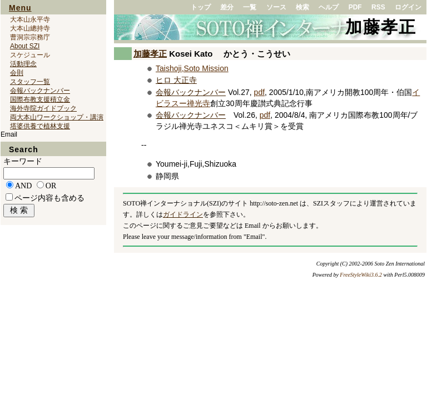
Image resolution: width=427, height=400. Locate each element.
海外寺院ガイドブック (43, 108)
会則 (16, 73)
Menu (20, 7)
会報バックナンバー (191, 92)
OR (51, 186)
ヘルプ (329, 7)
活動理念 (23, 64)
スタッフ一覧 (30, 82)
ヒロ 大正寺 (176, 80)
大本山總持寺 (30, 28)
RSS (378, 7)
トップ (201, 7)
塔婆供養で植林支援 (40, 126)
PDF (355, 7)
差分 (227, 7)
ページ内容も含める (49, 198)
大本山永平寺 (30, 19)
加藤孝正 (380, 27)
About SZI (24, 46)
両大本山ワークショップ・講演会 (56, 117)
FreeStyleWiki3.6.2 (361, 275)
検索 (302, 7)
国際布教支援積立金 (40, 99)
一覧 (249, 7)
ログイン (408, 7)
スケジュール (30, 55)
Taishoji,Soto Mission (192, 68)
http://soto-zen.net (274, 203)
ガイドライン (183, 214)
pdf (259, 92)
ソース (276, 7)
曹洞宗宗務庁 (30, 37)
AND (23, 186)
